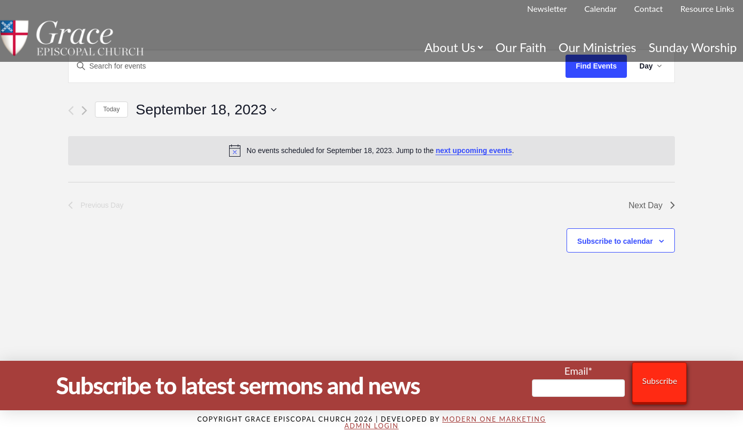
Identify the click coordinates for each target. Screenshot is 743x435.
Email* (578, 381)
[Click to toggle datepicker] (206, 109)
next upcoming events (473, 150)
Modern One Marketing (494, 419)
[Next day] (84, 110)
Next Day (651, 205)
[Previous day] (71, 110)
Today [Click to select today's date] (111, 109)
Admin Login (371, 426)
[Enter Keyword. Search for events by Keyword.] (317, 66)
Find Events (596, 66)
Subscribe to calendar (615, 241)
